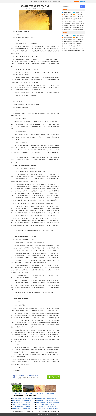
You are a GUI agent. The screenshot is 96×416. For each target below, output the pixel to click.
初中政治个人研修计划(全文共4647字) (72, 48)
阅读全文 (39, 8)
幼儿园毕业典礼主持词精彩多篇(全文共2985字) (47, 408)
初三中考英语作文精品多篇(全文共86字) (84, 14)
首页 (12, 3)
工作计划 (25, 1)
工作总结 (30, 1)
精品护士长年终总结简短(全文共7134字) (84, 23)
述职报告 (35, 1)
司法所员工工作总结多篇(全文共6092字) (73, 23)
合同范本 (55, 1)
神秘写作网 (46, 414)
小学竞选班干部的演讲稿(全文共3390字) (21, 404)
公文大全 (69, 1)
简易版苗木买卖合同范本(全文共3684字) (84, 50)
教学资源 (40, 1)
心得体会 (45, 1)
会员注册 (82, 1)
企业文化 (50, 1)
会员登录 (76, 1)
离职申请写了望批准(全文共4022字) (72, 21)
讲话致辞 (16, 3)
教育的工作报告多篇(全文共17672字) (83, 18)
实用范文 (60, 1)
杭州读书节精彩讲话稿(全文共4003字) (83, 48)
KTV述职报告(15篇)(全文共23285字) (72, 35)
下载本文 (44, 8)
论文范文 (64, 1)
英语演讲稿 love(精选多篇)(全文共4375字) (24, 411)
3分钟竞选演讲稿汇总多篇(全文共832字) (45, 404)
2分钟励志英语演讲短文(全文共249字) (21, 406)
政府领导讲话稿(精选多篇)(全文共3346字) (50, 411)
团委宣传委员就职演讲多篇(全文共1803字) (22, 400)
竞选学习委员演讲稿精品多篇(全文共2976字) (46, 398)
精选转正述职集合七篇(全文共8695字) (83, 35)
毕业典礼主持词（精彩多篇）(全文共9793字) (46, 406)
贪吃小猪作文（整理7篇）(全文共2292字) (84, 16)
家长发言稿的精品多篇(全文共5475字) (21, 408)
